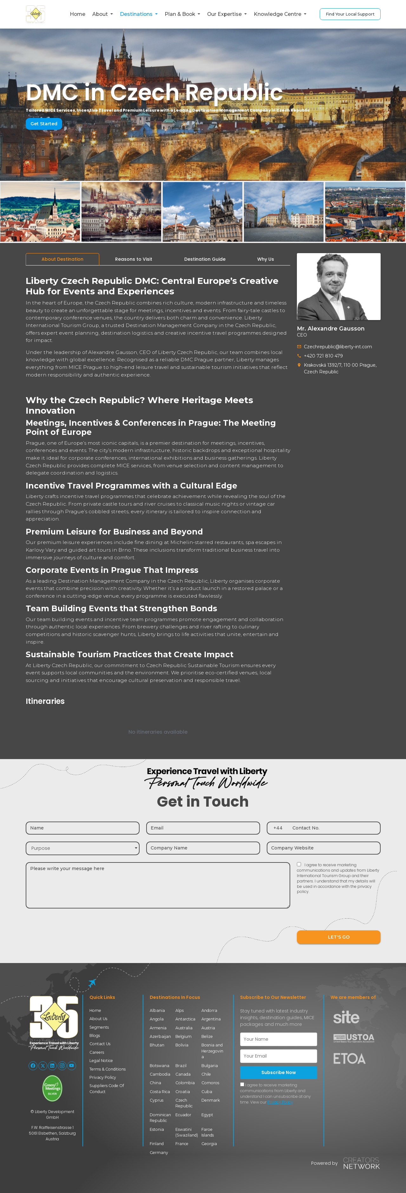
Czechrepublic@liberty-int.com (338, 347)
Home (77, 14)
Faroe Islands (207, 1132)
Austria (208, 1028)
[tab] (63, 259)
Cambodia (160, 1074)
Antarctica (185, 1019)
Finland (157, 1143)
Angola (157, 1019)
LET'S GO (339, 937)
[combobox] (83, 848)
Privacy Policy (102, 1077)
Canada (183, 1074)
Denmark (210, 1100)
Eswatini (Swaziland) (186, 1132)
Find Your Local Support (350, 14)
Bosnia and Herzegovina (212, 1051)
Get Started (43, 124)
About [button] (100, 14)
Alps (179, 1010)
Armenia (158, 1028)
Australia (184, 1028)
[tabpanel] (158, 510)
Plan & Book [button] (180, 14)
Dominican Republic (160, 1117)
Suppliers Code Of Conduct (106, 1088)
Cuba (206, 1091)
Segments (99, 1027)
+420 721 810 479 (323, 356)
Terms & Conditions (107, 1069)
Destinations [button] (137, 14)
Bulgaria (209, 1065)
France (181, 1143)
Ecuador (183, 1114)
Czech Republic (184, 1103)
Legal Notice (101, 1060)
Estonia (157, 1129)
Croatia (182, 1091)
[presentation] (345, 916)
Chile (206, 1074)
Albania (157, 1010)
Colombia (185, 1082)
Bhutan (157, 1045)
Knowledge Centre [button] (278, 14)
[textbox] (82, 848)
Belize (207, 1036)
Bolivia (181, 1045)
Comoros (210, 1082)
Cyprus (156, 1100)
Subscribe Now (278, 1072)
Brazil (181, 1065)
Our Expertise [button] (225, 14)
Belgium (183, 1036)
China (155, 1082)
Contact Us (99, 1043)
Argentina (211, 1019)
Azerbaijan (160, 1036)
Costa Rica (160, 1091)
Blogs (94, 1035)
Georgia (209, 1143)
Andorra (209, 1010)
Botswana (159, 1065)
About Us (98, 1018)
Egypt (207, 1114)
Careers (96, 1052)
